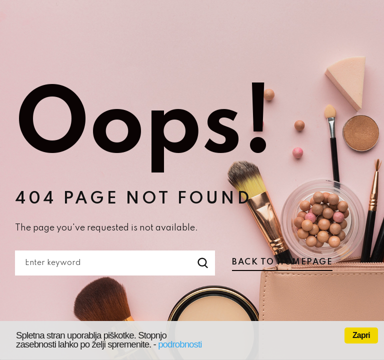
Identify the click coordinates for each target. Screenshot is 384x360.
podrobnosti (180, 344)
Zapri (361, 335)
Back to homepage (282, 262)
